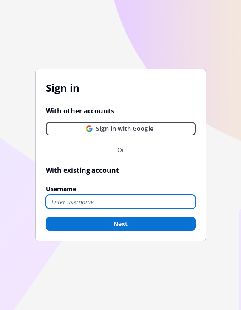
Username (61, 189)
